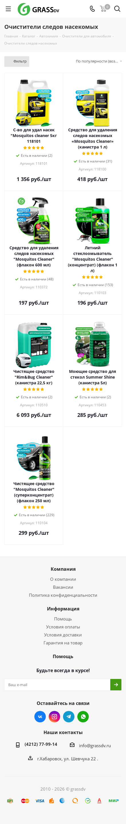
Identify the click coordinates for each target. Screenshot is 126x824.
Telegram (68, 716)
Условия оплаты (63, 627)
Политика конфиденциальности (63, 595)
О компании (63, 579)
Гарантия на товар (63, 643)
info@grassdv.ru (95, 745)
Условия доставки (63, 635)
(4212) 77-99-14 (41, 744)
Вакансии (63, 587)
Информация (63, 609)
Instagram (54, 716)
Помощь (63, 619)
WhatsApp (83, 716)
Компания (63, 569)
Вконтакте (40, 716)
